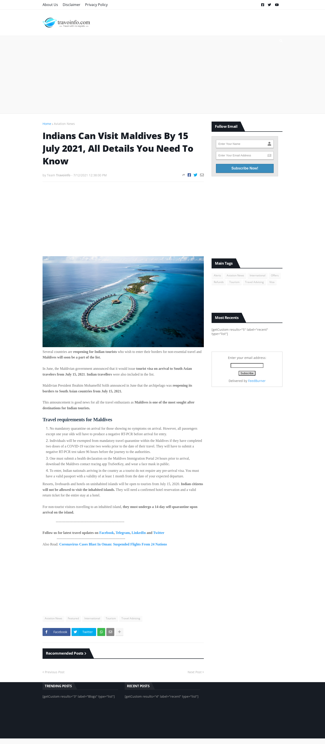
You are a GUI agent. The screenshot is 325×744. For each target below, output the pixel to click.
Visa (271, 282)
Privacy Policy (96, 4)
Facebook (106, 533)
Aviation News (64, 124)
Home (47, 124)
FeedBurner (257, 381)
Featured (73, 618)
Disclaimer (71, 4)
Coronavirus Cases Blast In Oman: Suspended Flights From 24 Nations (113, 544)
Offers (275, 275)
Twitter (158, 533)
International (92, 618)
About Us (50, 4)
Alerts (217, 275)
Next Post (195, 672)
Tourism (111, 618)
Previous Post (54, 672)
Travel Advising (130, 618)
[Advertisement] (162, 75)
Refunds (219, 282)
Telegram (123, 533)
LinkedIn (139, 533)
